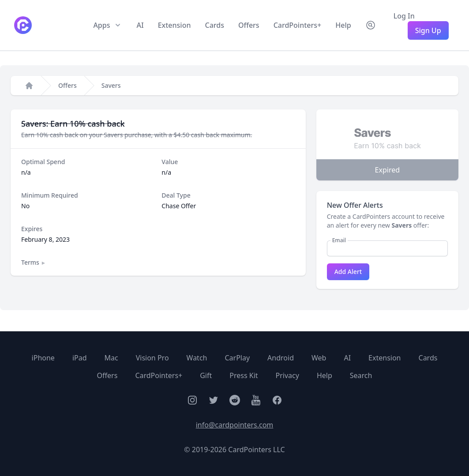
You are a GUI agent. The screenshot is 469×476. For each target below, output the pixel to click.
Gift (206, 375)
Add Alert (348, 271)
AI (139, 25)
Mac (111, 358)
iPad (79, 358)
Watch (197, 358)
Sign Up (428, 30)
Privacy (287, 375)
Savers (111, 85)
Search (361, 375)
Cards (214, 25)
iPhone (43, 358)
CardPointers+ (298, 25)
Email (339, 240)
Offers (248, 25)
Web (318, 358)
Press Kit (243, 375)
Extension (174, 25)
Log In (404, 16)
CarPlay (237, 358)
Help (343, 25)
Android (280, 358)
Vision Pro (152, 358)
